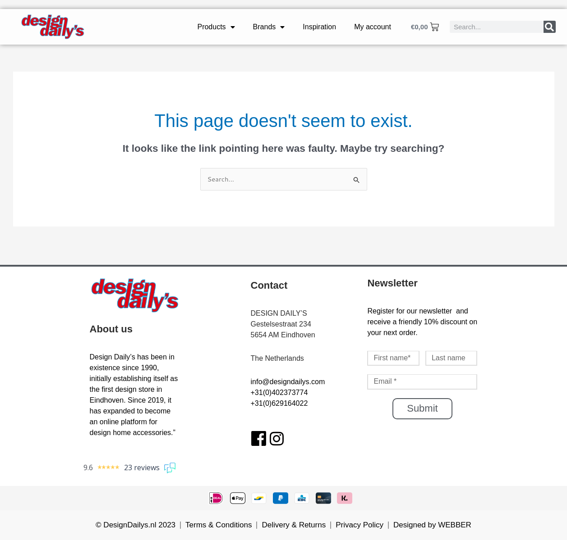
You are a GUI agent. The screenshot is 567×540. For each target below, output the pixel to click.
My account (372, 27)
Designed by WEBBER (432, 525)
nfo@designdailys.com (288, 382)
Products (216, 27)
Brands (269, 27)
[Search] (550, 27)
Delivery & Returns (294, 525)
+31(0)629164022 (279, 403)
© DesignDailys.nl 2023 (135, 525)
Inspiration (319, 27)
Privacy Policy (359, 525)
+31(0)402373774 (279, 392)
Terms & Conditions (218, 525)
